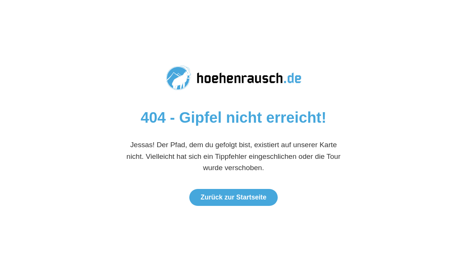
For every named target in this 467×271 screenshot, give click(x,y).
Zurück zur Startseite (233, 197)
